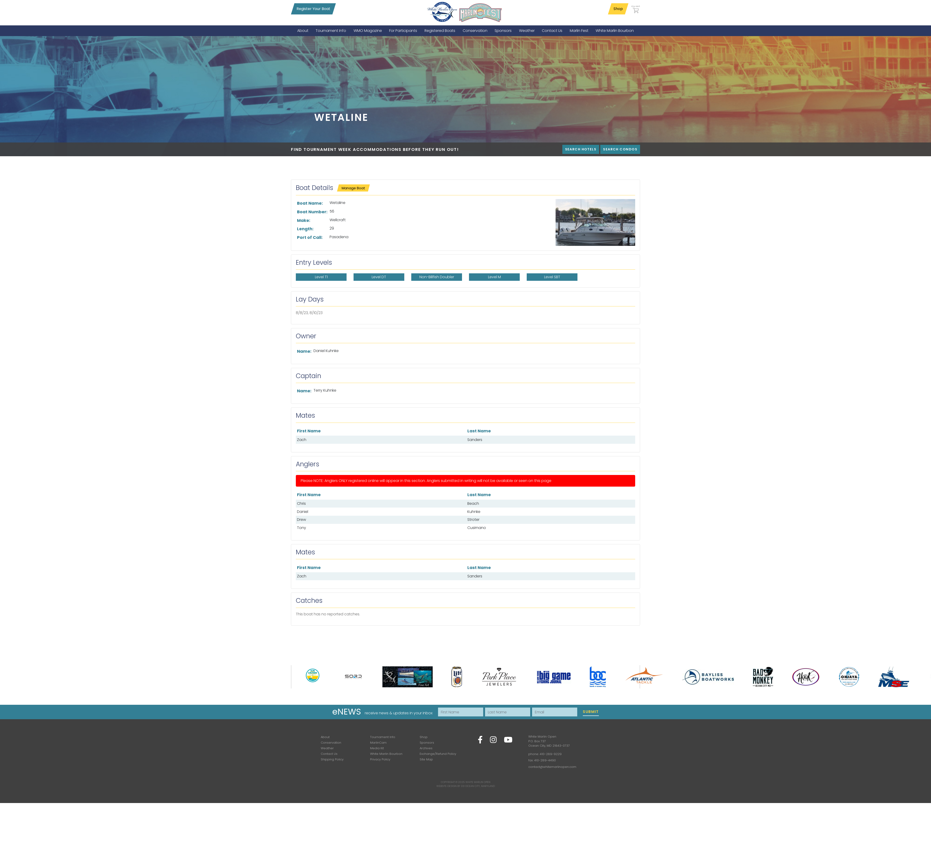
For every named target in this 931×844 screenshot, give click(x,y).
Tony (301, 527)
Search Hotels (581, 149)
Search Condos (620, 149)
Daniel (302, 511)
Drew (301, 519)
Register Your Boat (313, 8)
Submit (591, 711)
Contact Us (329, 754)
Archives (426, 748)
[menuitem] (303, 30)
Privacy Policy (380, 759)
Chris (301, 503)
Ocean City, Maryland (480, 786)
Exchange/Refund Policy (438, 754)
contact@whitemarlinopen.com (552, 767)
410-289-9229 (551, 754)
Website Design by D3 (450, 786)
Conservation (331, 742)
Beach (473, 503)
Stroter (473, 519)
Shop (618, 8)
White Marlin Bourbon (386, 754)
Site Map (426, 759)
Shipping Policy (332, 759)
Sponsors (427, 742)
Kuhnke (473, 511)
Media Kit (377, 748)
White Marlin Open (478, 782)
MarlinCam (378, 742)
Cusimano (476, 527)
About (325, 737)
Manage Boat (353, 188)
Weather (327, 748)
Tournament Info (382, 737)
